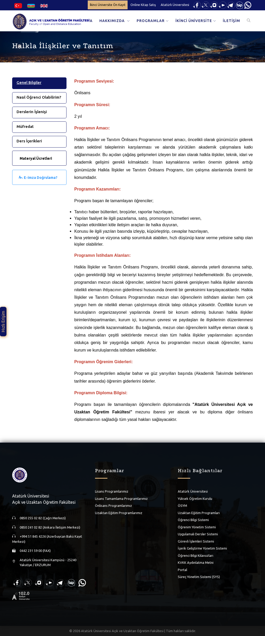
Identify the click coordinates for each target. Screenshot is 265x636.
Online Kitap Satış (143, 4)
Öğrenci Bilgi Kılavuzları (195, 555)
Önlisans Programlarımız (113, 505)
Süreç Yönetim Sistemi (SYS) (199, 577)
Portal (182, 570)
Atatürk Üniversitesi (175, 4)
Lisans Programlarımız (111, 491)
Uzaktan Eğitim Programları (199, 513)
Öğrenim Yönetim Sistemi (197, 527)
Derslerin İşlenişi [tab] (32, 111)
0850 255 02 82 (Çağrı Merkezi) (43, 518)
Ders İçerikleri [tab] (29, 141)
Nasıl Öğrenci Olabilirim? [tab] (39, 97)
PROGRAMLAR (151, 21)
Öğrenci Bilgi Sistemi (193, 520)
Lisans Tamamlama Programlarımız (121, 498)
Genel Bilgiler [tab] (29, 82)
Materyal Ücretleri (36, 158)
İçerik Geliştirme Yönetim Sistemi (202, 548)
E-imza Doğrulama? (40, 178)
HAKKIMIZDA (112, 21)
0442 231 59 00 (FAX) (35, 550)
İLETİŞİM (231, 21)
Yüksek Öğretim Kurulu (195, 498)
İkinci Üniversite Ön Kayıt (108, 4)
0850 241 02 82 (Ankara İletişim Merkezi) (50, 527)
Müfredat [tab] (25, 126)
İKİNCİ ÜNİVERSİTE (193, 21)
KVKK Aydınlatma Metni (196, 562)
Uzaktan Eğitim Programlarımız (118, 513)
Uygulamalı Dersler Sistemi (198, 534)
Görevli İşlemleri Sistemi (196, 541)
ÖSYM (182, 505)
